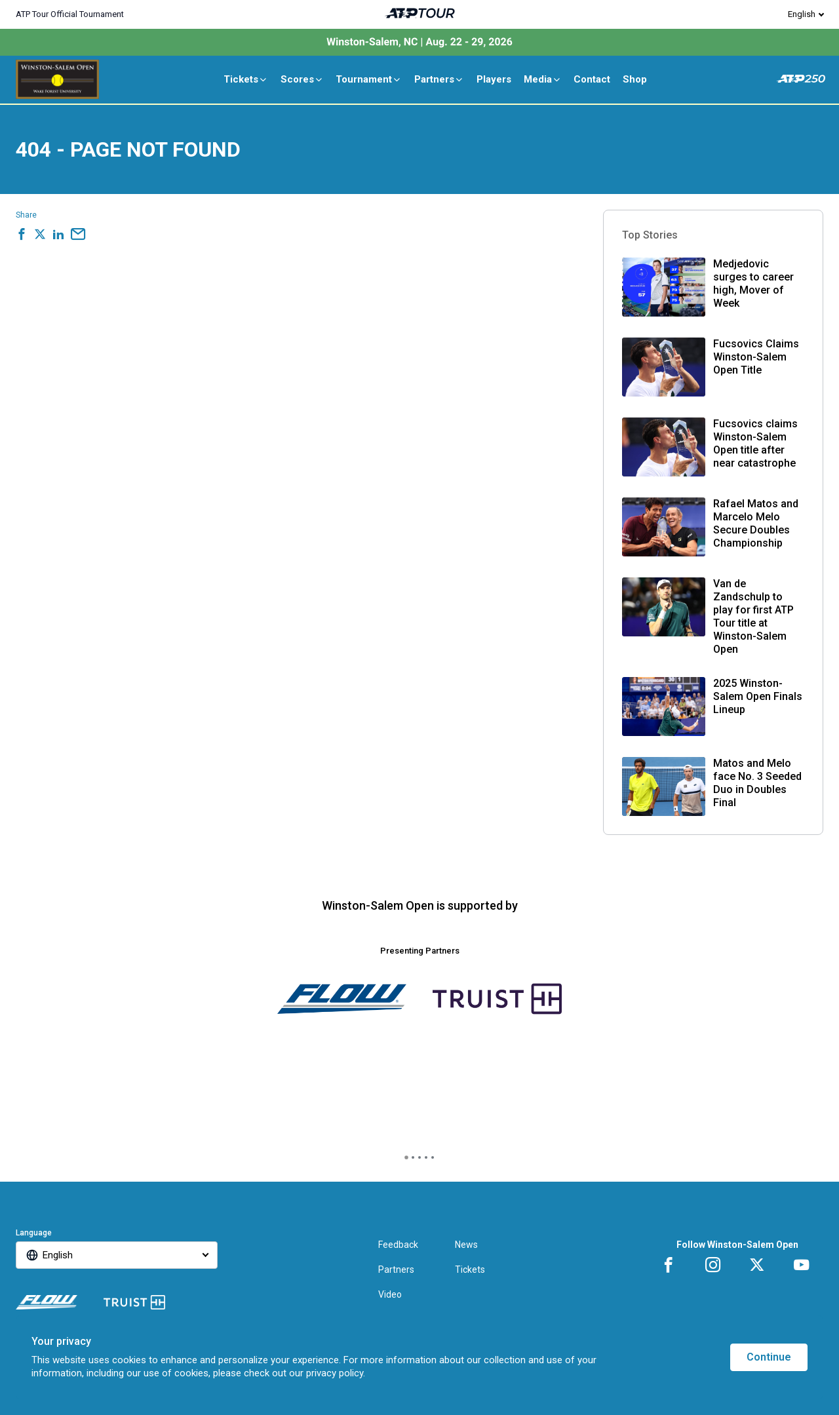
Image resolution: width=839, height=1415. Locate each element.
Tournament (369, 79)
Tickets (246, 79)
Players (494, 79)
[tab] (406, 1157)
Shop (635, 79)
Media (543, 79)
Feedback (398, 1244)
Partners (439, 79)
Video (390, 1294)
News (466, 1244)
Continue (769, 1357)
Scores (302, 79)
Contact (592, 79)
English (801, 14)
